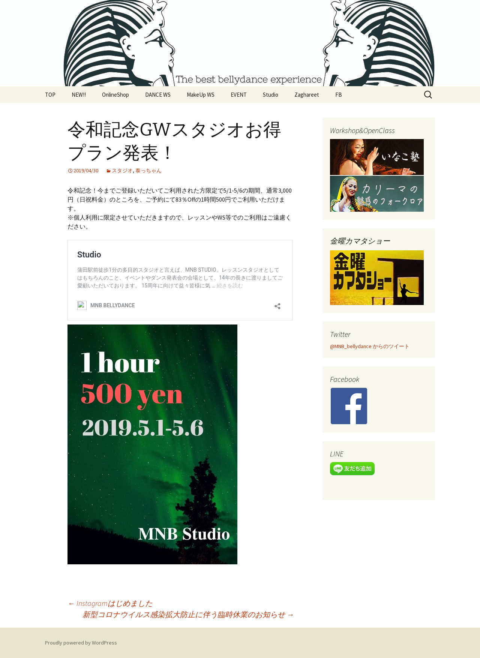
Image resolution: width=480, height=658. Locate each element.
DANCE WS (158, 94)
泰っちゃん (148, 170)
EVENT (239, 94)
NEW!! (79, 94)
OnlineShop (115, 94)
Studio (270, 94)
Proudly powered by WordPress (81, 642)
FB (338, 94)
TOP (50, 94)
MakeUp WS (200, 94)
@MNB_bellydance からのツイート (370, 346)
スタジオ (122, 170)
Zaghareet (306, 94)
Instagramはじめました (110, 603)
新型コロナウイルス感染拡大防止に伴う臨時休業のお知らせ (188, 614)
